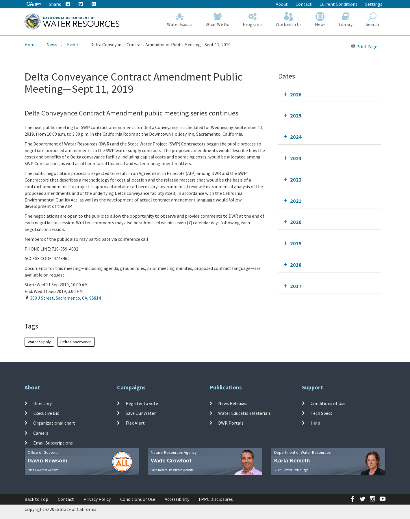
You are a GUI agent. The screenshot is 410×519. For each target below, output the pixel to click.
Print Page (364, 46)
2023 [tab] (296, 158)
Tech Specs (321, 413)
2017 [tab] (296, 286)
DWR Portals (231, 423)
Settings (373, 4)
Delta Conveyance (76, 341)
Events (74, 44)
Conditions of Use (328, 403)
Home (31, 44)
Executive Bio (46, 413)
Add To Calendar (47, 310)
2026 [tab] (296, 94)
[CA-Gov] (34, 4)
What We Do (217, 19)
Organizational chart (54, 423)
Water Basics (179, 19)
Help (315, 423)
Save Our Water (141, 413)
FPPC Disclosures (216, 499)
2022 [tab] (296, 179)
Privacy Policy (97, 499)
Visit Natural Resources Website (172, 470)
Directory (42, 403)
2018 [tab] (296, 265)
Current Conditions (338, 4)
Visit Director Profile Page (291, 470)
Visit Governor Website (43, 470)
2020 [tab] (296, 222)
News (320, 19)
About (282, 4)
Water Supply (39, 341)
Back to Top (36, 499)
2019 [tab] (296, 243)
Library (345, 19)
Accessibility (177, 499)
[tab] (329, 94)
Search (372, 19)
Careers (40, 433)
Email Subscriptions (53, 443)
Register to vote (142, 403)
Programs (252, 19)
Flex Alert (135, 423)
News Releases (232, 403)
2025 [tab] (296, 115)
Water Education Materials (244, 413)
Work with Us (289, 19)
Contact (304, 4)
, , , (65, 298)
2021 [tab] (296, 201)
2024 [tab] (296, 137)
